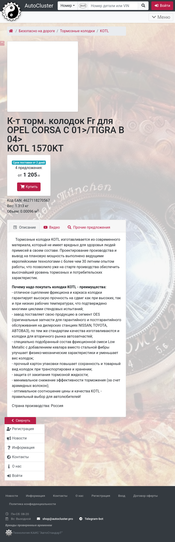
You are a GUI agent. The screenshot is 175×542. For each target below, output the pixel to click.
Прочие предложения (89, 227)
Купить (29, 187)
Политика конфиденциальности (32, 504)
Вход (121, 495)
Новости (11, 495)
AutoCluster (39, 6)
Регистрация (101, 495)
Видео (52, 227)
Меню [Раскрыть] (161, 17)
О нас (79, 495)
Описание (24, 227)
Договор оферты (145, 495)
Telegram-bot (91, 519)
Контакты (60, 495)
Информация (35, 495)
